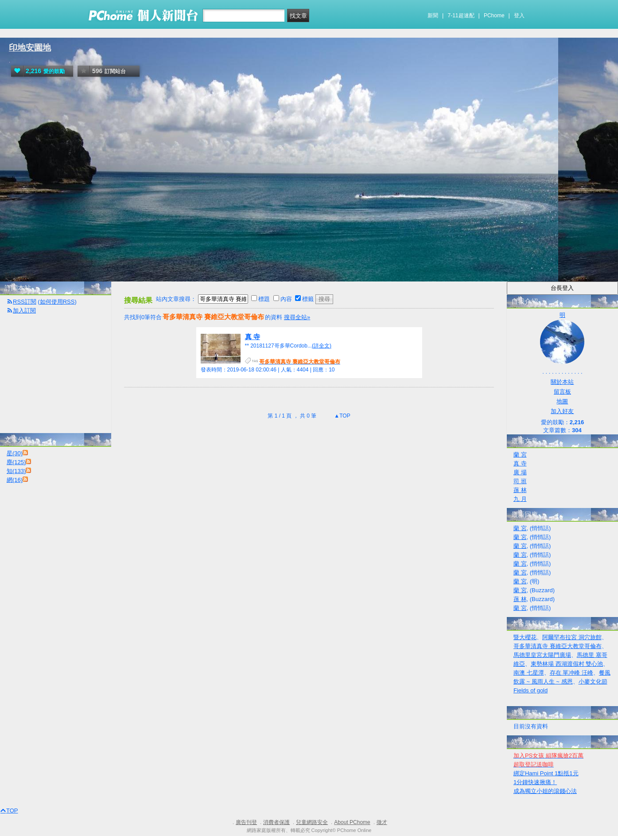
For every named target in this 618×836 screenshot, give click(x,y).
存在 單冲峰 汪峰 (571, 672)
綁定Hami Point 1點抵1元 (546, 773)
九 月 (520, 499)
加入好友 (562, 411)
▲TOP (341, 416)
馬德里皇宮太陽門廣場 (542, 655)
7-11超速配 (461, 15)
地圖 (562, 401)
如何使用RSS (57, 301)
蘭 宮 (520, 454)
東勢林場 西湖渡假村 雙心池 (567, 663)
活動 (28, 275)
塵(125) (16, 462)
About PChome (352, 822)
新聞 (433, 15)
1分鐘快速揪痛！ (535, 782)
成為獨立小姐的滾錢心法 (545, 791)
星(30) (15, 453)
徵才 (382, 822)
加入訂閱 (24, 310)
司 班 (520, 481)
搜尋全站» (297, 317)
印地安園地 (30, 47)
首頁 (10, 275)
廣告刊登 (246, 822)
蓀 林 (520, 490)
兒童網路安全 (312, 822)
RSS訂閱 (24, 301)
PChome (494, 15)
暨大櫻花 (524, 637)
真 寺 (252, 336)
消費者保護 (276, 822)
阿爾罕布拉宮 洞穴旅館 (572, 637)
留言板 (562, 391)
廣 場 (520, 472)
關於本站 (562, 382)
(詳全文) (321, 346)
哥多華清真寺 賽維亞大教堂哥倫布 (557, 646)
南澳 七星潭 (528, 672)
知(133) (16, 471)
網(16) (15, 480)
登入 (519, 15)
